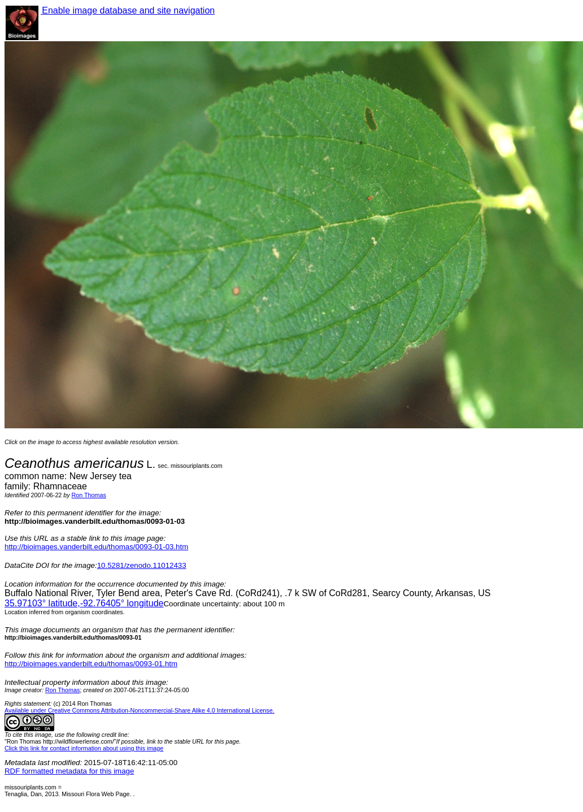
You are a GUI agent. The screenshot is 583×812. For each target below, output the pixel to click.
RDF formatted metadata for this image (69, 771)
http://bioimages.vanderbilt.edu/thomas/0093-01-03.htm (96, 546)
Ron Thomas (89, 495)
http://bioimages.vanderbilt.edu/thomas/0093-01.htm (91, 663)
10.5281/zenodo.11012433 (141, 565)
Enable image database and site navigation (128, 10)
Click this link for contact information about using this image (84, 748)
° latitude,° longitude (84, 603)
